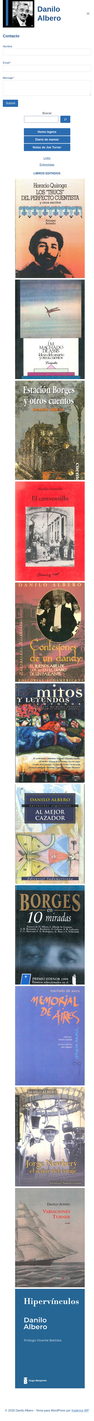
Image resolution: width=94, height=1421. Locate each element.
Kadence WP (80, 1410)
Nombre (7, 46)
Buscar (47, 113)
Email (7, 62)
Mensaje (8, 78)
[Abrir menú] (88, 13)
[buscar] (65, 119)
